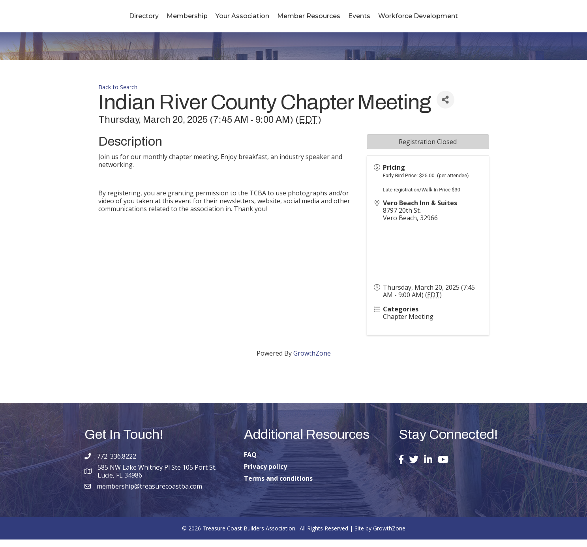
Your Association (195, 19)
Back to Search (117, 94)
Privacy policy (265, 474)
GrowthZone (312, 360)
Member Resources (356, 19)
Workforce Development (465, 19)
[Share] (445, 107)
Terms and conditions (278, 485)
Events (407, 19)
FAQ (250, 462)
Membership (139, 19)
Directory (96, 19)
